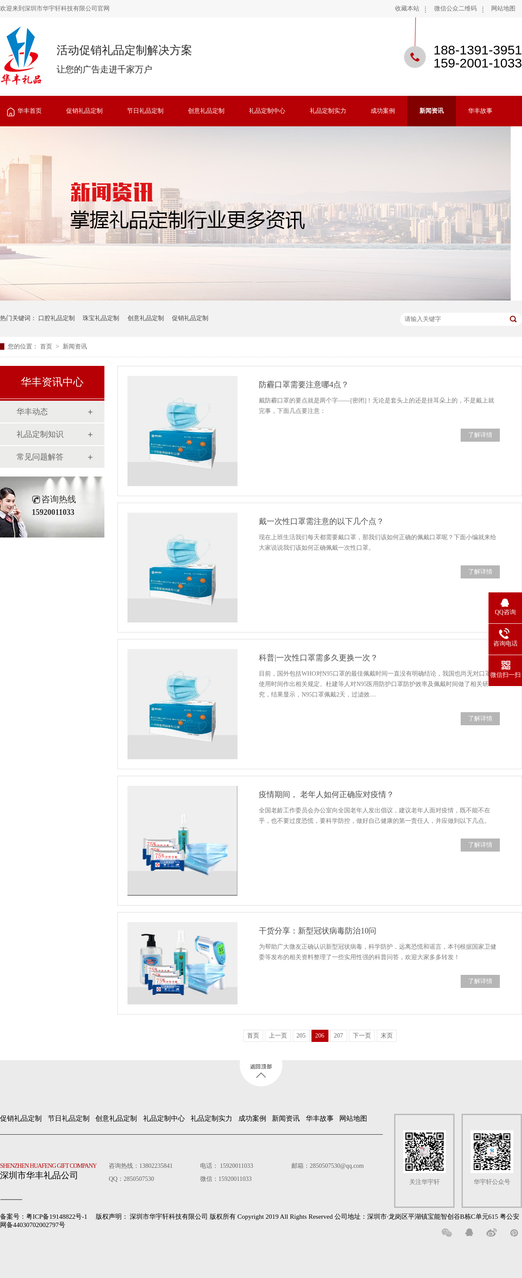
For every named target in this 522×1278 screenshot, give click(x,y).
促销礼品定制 (84, 111)
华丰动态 (32, 411)
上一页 (278, 1035)
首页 (47, 346)
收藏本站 (407, 8)
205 (301, 1035)
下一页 (362, 1035)
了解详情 (480, 435)
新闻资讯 (431, 111)
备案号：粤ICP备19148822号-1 (43, 1216)
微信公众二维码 (455, 8)
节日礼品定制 (145, 111)
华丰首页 (29, 111)
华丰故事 (480, 111)
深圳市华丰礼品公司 (52, 1169)
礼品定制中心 (267, 111)
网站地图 (503, 8)
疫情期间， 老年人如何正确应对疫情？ (326, 794)
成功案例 (383, 111)
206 (320, 1035)
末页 (387, 1035)
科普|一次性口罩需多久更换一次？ (318, 657)
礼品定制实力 (328, 111)
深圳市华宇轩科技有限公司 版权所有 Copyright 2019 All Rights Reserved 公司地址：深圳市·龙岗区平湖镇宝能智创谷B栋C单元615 (314, 1216)
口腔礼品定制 (56, 318)
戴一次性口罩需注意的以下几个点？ (321, 521)
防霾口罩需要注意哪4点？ (304, 384)
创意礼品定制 (206, 111)
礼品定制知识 (40, 434)
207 (338, 1035)
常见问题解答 (40, 457)
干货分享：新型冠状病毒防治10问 (317, 930)
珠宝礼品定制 (101, 318)
